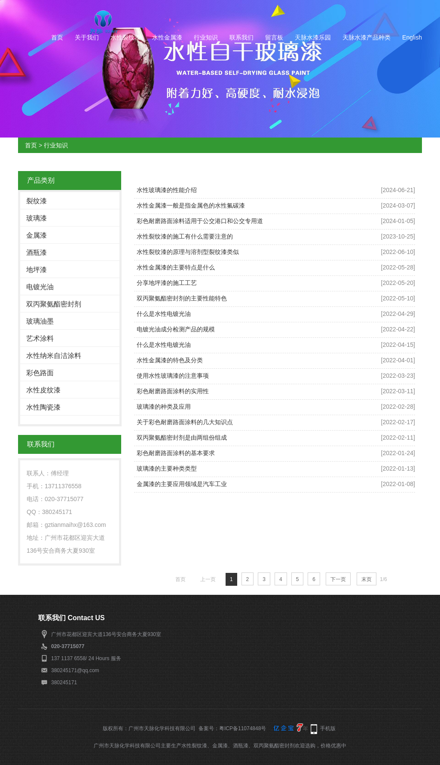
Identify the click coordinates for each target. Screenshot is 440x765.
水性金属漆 (167, 37)
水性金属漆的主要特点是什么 (176, 267)
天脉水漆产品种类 (366, 37)
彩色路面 (40, 372)
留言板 (274, 37)
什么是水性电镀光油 (164, 313)
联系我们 (241, 37)
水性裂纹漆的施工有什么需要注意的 (185, 236)
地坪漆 (36, 269)
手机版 (328, 728)
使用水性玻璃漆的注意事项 (173, 375)
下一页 (338, 579)
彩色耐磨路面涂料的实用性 (173, 391)
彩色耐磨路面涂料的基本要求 (176, 453)
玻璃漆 (36, 218)
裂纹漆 (36, 201)
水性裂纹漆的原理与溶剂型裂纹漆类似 (188, 251)
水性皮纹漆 (43, 390)
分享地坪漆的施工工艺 (167, 282)
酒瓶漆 (36, 252)
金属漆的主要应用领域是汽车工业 (182, 483)
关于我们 (87, 37)
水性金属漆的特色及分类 (170, 360)
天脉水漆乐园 (313, 37)
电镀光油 (40, 287)
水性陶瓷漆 (43, 407)
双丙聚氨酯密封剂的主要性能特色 (182, 298)
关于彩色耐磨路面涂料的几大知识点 (185, 422)
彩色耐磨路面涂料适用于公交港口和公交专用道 (200, 220)
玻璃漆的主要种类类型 (167, 468)
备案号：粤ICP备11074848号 (232, 728)
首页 (57, 37)
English (412, 37)
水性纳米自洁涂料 (53, 355)
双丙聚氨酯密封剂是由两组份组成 (182, 437)
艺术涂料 (40, 338)
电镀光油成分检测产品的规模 (176, 329)
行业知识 (206, 37)
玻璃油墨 (40, 321)
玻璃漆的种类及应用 (164, 406)
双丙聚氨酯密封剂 (53, 304)
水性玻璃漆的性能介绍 (167, 190)
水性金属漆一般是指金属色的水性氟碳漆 (191, 205)
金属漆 (36, 235)
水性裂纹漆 (125, 37)
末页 (366, 579)
